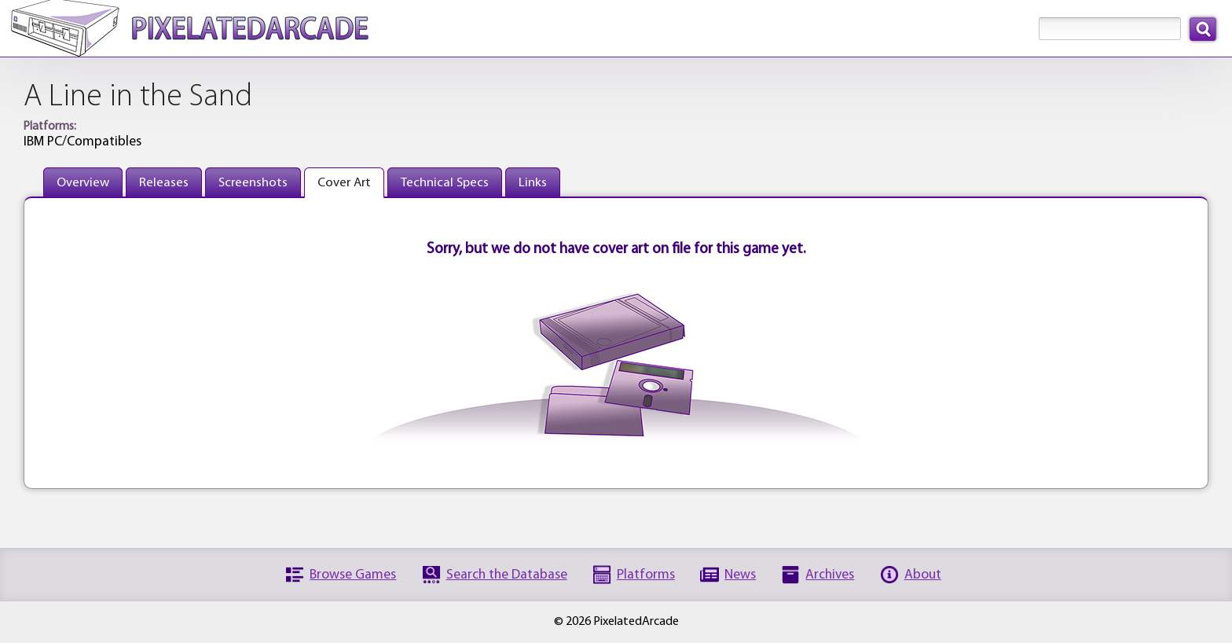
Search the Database (506, 575)
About (922, 575)
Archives (829, 575)
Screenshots (253, 182)
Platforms (646, 575)
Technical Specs (445, 182)
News (740, 575)
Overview (83, 182)
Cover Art (344, 182)
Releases (164, 182)
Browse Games (353, 575)
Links (533, 182)
